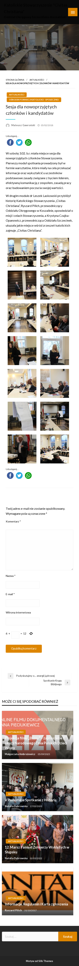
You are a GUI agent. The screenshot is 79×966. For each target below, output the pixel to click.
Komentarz (13, 521)
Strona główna (15, 79)
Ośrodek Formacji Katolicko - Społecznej (34, 99)
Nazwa (11, 575)
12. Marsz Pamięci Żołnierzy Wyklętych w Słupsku (37, 849)
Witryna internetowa (18, 612)
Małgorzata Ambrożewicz (20, 754)
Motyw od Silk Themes (39, 961)
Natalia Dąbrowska (16, 806)
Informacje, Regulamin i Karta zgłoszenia (36, 904)
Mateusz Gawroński (23, 125)
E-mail (10, 594)
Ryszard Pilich (13, 910)
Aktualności (37, 79)
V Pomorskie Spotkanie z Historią (30, 800)
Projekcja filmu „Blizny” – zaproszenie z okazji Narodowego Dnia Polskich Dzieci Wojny (36, 743)
